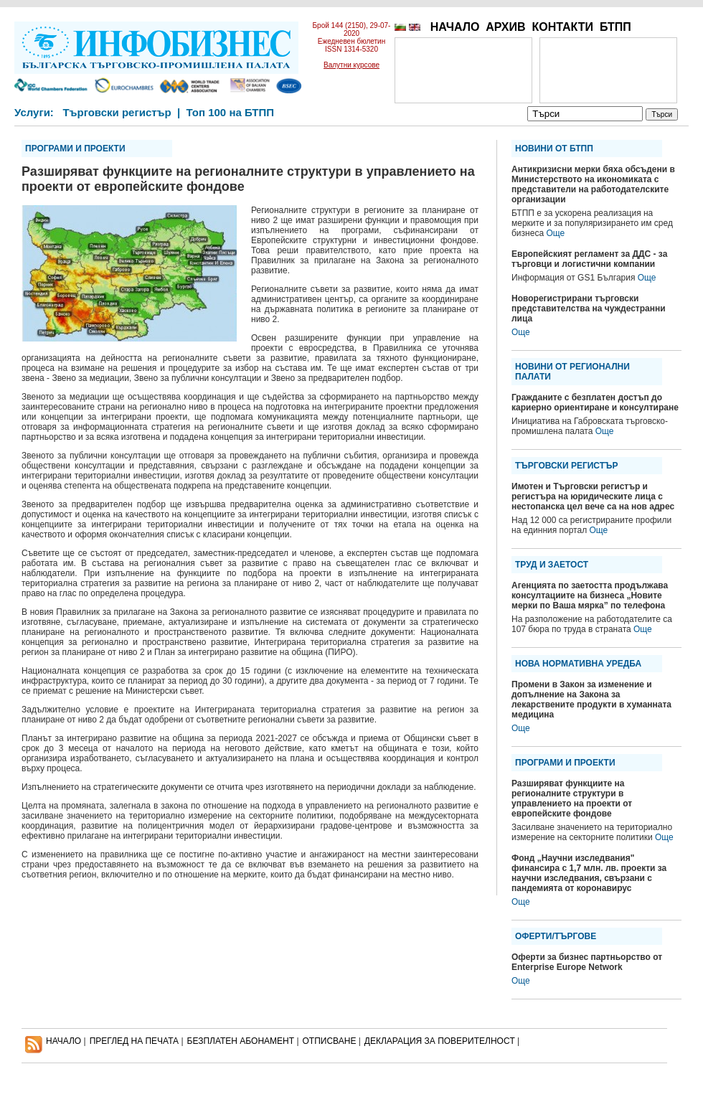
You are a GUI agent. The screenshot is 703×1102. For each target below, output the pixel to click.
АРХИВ (505, 27)
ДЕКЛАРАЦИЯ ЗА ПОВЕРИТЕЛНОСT (439, 1041)
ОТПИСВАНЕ (330, 1041)
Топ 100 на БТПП (231, 112)
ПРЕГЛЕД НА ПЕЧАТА (134, 1041)
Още (555, 233)
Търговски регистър (116, 112)
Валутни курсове (351, 65)
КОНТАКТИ (562, 27)
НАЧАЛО (455, 27)
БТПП (615, 27)
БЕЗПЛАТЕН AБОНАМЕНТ (241, 1041)
